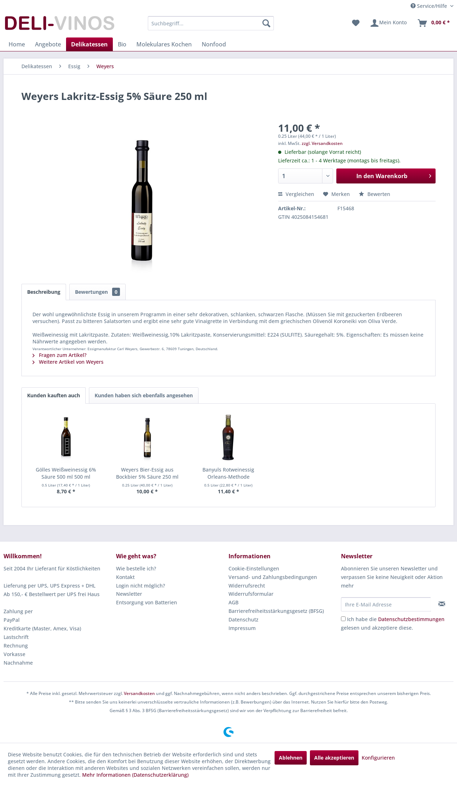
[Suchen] (266, 23)
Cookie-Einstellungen (253, 568)
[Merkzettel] (355, 23)
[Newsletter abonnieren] (442, 604)
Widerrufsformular (250, 593)
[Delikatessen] (89, 44)
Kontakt (125, 577)
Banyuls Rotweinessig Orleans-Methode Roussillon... (228, 473)
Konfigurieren (378, 757)
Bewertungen (97, 292)
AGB (233, 602)
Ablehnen (290, 757)
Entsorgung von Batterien (146, 602)
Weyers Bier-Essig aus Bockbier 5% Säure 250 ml (147, 473)
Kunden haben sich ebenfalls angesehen (144, 395)
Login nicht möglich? (140, 585)
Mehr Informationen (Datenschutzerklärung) (135, 774)
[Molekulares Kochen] (164, 44)
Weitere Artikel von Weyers (68, 361)
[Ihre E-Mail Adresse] (386, 604)
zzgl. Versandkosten (322, 143)
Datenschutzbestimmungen (411, 619)
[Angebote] (48, 44)
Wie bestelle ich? (136, 568)
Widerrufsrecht (246, 585)
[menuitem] (211, 23)
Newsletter (129, 593)
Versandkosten (139, 693)
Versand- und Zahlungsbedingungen (272, 577)
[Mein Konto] (388, 23)
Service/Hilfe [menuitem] (429, 5)
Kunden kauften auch (53, 395)
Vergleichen (296, 194)
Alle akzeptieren (334, 757)
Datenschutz (243, 619)
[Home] (17, 44)
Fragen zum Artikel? (59, 355)
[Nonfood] (214, 44)
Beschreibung (43, 291)
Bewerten (374, 194)
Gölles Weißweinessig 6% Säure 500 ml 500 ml (66, 473)
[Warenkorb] (433, 23)
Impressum (242, 628)
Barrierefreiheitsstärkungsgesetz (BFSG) (276, 611)
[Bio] (122, 44)
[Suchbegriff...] (211, 23)
